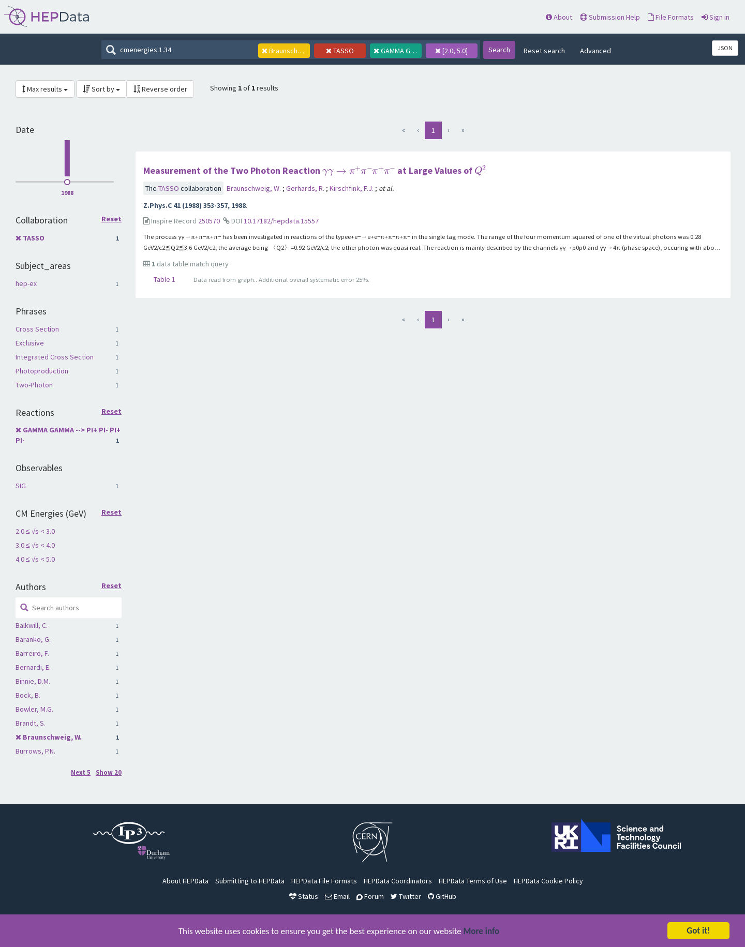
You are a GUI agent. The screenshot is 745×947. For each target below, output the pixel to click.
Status (303, 896)
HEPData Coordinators (398, 880)
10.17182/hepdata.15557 (281, 221)
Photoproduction (42, 370)
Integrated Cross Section (55, 357)
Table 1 (164, 279)
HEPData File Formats (324, 880)
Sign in (715, 17)
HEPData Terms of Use (473, 880)
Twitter (406, 896)
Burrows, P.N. (35, 751)
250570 (209, 221)
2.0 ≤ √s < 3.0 (35, 531)
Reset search (544, 50)
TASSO (33, 238)
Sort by (101, 89)
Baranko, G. (33, 639)
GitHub (442, 896)
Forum (370, 896)
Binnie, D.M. (33, 681)
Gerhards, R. (306, 188)
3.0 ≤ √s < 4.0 (35, 545)
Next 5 (81, 772)
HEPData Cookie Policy (548, 880)
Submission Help (610, 17)
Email (337, 896)
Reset (111, 219)
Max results (45, 89)
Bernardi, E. (33, 667)
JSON (725, 48)
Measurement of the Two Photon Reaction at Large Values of (314, 170)
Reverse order (160, 89)
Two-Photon (34, 384)
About (559, 17)
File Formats (671, 17)
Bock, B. (28, 695)
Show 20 (109, 772)
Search (499, 49)
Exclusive (30, 343)
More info (482, 932)
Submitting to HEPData (250, 880)
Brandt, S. (31, 723)
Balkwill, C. (32, 625)
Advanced (595, 50)
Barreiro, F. (32, 653)
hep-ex (26, 283)
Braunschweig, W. (52, 737)
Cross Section (37, 329)
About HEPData (185, 880)
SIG (21, 485)
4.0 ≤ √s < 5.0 (35, 559)
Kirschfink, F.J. (352, 188)
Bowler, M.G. (34, 709)
